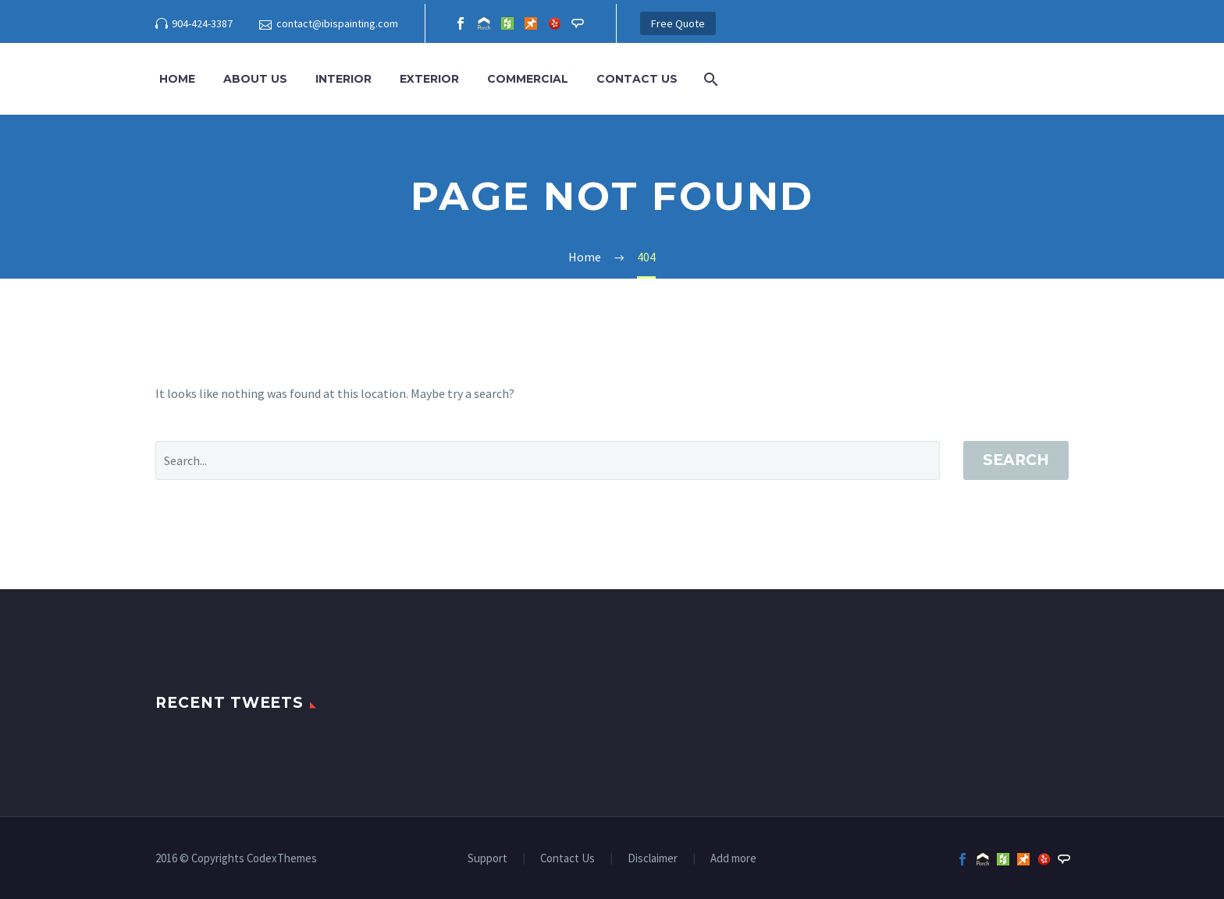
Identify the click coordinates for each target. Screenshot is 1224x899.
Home (177, 79)
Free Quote (678, 23)
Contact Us (637, 79)
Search (1016, 460)
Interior (343, 79)
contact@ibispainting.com (337, 23)
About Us (255, 79)
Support (487, 859)
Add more (733, 859)
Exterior (429, 79)
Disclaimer (653, 859)
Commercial (527, 79)
